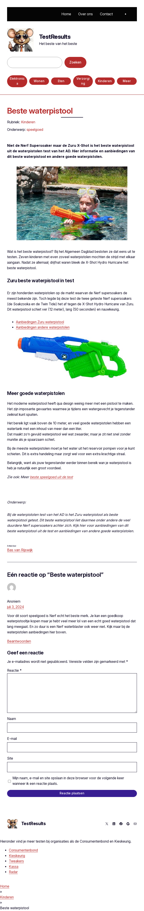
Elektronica (17, 81)
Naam (11, 719)
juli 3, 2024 (15, 607)
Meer (127, 81)
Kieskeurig (17, 856)
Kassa (13, 867)
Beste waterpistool (40, 110)
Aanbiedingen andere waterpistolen (43, 327)
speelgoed (35, 129)
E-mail (12, 739)
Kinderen (105, 81)
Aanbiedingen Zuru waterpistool (40, 322)
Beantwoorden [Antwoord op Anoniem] (19, 641)
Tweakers (16, 861)
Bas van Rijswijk (20, 550)
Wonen (39, 81)
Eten (61, 81)
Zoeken (75, 62)
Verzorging (83, 81)
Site (10, 758)
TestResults (54, 36)
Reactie (14, 670)
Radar (13, 872)
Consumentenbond (23, 850)
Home (4, 886)
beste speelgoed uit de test (51, 477)
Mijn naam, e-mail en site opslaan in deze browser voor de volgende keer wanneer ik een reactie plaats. (68, 781)
